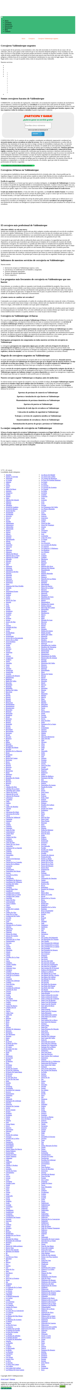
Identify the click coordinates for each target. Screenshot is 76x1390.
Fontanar (8, 1137)
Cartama (8, 867)
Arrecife (8, 634)
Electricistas (8, 26)
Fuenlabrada (10, 1144)
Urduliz (43, 1194)
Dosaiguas (9, 1032)
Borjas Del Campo (12, 758)
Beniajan (8, 711)
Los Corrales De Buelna (48, 545)
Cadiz (7, 801)
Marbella (44, 582)
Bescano (8, 737)
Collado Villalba (11, 964)
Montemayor (45, 654)
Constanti (9, 979)
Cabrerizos (9, 798)
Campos (8, 835)
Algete (8, 548)
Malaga (43, 572)
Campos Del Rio (11, 837)
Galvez (8, 1167)
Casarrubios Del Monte (13, 871)
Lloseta (43, 527)
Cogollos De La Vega (12, 957)
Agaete (8, 485)
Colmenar (9, 966)
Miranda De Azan (46, 620)
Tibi (42, 1144)
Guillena (8, 1224)
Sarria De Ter (45, 1077)
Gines (7, 1190)
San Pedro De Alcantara (48, 984)
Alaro (7, 498)
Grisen (8, 1208)
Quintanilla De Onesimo (49, 878)
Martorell (44, 593)
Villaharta (44, 1287)
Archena (8, 618)
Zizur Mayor (45, 1362)
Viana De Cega (46, 1260)
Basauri (8, 697)
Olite (42, 740)
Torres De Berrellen (47, 1169)
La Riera (8, 1346)
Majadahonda (45, 570)
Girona (8, 1192)
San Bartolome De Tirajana (49, 939)
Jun (7, 1282)
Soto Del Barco (46, 1119)
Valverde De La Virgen (48, 1241)
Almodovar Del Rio (12, 572)
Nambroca (44, 706)
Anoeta (8, 598)
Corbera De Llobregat (13, 980)
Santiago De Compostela (49, 1045)
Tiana (43, 1140)
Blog (6, 29)
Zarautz (43, 1361)
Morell (43, 677)
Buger (8, 772)
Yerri (42, 1345)
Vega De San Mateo (47, 1246)
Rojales (43, 914)
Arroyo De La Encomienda (14, 638)
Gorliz (8, 1197)
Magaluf (44, 563)
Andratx (8, 595)
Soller (43, 1108)
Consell (8, 977)
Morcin (43, 676)
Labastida (9, 1294)
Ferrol (8, 1126)
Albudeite (9, 505)
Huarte (8, 1244)
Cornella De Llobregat (13, 988)
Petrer (43, 814)
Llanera (43, 520)
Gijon (7, 1189)
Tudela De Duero (46, 1183)
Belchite (8, 701)
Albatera (8, 502)
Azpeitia (8, 674)
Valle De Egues (46, 1226)
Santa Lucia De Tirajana (49, 1011)
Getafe (8, 1185)
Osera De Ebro (46, 765)
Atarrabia (9, 663)
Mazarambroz (45, 602)
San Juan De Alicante (48, 963)
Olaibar (43, 733)
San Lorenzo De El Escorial (50, 968)
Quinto (43, 880)
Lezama (43, 511)
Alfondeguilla (10, 539)
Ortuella (43, 762)
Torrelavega (45, 1158)
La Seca (8, 1361)
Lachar (8, 1300)
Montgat (44, 659)
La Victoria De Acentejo (49, 487)
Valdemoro (44, 1206)
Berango (8, 720)
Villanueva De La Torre (48, 1303)
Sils (42, 1097)
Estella (8, 1108)
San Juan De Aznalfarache (49, 964)
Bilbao (8, 742)
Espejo (8, 1097)
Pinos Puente (45, 821)
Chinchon (9, 930)
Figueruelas (9, 1129)
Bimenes (8, 744)
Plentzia (43, 828)
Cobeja (8, 954)
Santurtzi (44, 1067)
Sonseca (43, 1113)
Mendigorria (45, 613)
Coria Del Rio (10, 984)
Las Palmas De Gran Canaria (15, 1370)
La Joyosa (9, 1309)
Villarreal (44, 1310)
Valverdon (44, 1242)
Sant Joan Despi (46, 1052)
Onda (43, 747)
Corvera (8, 991)
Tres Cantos (45, 1180)
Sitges (43, 1102)
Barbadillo (9, 688)
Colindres (9, 963)
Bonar (8, 753)
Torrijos (43, 1172)
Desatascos (8, 28)
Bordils (8, 756)
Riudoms (44, 909)
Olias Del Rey (45, 738)
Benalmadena (10, 704)
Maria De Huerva (46, 586)
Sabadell (44, 921)
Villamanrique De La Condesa (50, 1291)
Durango (8, 1036)
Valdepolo (44, 1208)
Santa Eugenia (45, 1009)
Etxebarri (9, 1113)
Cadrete (8, 803)
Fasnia (8, 1119)
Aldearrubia (9, 527)
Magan (43, 564)
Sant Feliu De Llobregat (48, 1043)
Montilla (44, 661)
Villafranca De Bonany (48, 1280)
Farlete (8, 1117)
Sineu (43, 1101)
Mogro (43, 627)
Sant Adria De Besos (47, 1006)
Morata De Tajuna (47, 674)
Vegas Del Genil (46, 1250)
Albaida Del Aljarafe (12, 500)
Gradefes (8, 1201)
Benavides (9, 710)
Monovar (44, 643)
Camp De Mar (10, 830)
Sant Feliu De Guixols (48, 1041)
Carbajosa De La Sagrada (14, 848)
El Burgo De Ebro (11, 1043)
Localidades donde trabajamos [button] (10, 472)
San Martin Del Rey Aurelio (50, 975)
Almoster (9, 577)
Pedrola (43, 799)
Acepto (62, 1386)
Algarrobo (9, 545)
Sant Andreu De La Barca (49, 1020)
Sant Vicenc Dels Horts (48, 1068)
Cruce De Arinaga (11, 1000)
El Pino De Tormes (12, 1068)
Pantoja (43, 783)
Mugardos (44, 694)
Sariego (43, 1074)
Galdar (8, 1163)
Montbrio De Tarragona (48, 647)
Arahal (8, 607)
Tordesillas (44, 1153)
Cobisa (8, 955)
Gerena (8, 1178)
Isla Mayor (9, 1273)
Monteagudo (45, 650)
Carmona (9, 853)
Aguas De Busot (11, 489)
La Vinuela (44, 489)
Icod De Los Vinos (12, 1257)
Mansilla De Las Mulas (48, 579)
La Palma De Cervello (13, 1328)
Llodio (43, 521)
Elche (7, 1052)
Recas (43, 885)
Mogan (43, 625)
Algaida (8, 543)
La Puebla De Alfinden (13, 1336)
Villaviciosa (45, 1325)
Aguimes (8, 491)
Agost (8, 487)
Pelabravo (44, 801)
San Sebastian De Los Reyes (50, 991)
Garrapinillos (10, 1172)
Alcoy (8, 520)
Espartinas (9, 1095)
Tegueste (44, 1128)
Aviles (8, 667)
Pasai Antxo (45, 792)
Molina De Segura (47, 631)
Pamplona (44, 781)
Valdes (43, 1212)
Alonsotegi (9, 582)
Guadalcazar (10, 1212)
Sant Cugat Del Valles (48, 1038)
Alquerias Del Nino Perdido (14, 586)
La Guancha (9, 1305)
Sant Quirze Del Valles (48, 1065)
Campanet (9, 828)
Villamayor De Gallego (48, 1294)
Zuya (42, 1370)
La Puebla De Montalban (14, 1339)
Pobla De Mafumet (47, 830)
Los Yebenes (45, 552)
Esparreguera (10, 1093)
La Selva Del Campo (12, 1364)
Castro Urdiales (11, 903)
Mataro (43, 600)
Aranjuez (9, 613)
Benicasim (9, 713)
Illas (7, 1260)
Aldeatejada (9, 528)
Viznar (43, 1339)
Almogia (8, 573)
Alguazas (9, 552)
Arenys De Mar (11, 622)
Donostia (8, 1031)
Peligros (43, 803)
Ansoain (8, 602)
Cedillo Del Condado (12, 909)
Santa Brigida (45, 993)
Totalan (43, 1178)
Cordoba (8, 982)
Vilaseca (44, 1271)
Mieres (43, 615)
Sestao (43, 1092)
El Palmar (9, 1065)
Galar (7, 1160)
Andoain (8, 593)
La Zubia (44, 491)
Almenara (9, 568)
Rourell (43, 918)
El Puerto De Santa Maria (14, 1072)
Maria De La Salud (47, 588)
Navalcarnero (45, 711)
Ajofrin (8, 494)
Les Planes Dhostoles (48, 509)
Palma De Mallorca (47, 776)
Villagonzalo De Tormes (49, 1285)
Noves (43, 719)
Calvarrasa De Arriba (12, 814)
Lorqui (43, 541)
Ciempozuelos (10, 941)
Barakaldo (9, 685)
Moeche (43, 624)
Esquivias (9, 1104)
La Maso (8, 1318)
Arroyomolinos (10, 641)
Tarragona (44, 1126)
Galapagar (9, 1158)
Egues (8, 1038)
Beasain (8, 699)
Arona (8, 631)
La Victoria (44, 485)
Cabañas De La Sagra (12, 789)
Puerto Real (45, 867)
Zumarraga (44, 1368)
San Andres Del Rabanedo (49, 937)
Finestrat (8, 1131)
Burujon (8, 783)
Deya (7, 1024)
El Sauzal (9, 1076)
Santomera (44, 1058)
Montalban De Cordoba (48, 645)
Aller (7, 564)
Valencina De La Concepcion (50, 1219)
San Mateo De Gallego (48, 977)
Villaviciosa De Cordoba (49, 1327)
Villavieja (44, 1330)
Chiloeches (9, 928)
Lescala (43, 505)
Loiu (42, 534)
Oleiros (43, 735)
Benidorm (9, 715)
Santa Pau (44, 1027)
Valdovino (44, 1217)
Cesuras (8, 919)
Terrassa (43, 1138)
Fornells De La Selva (12, 1138)
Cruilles (8, 1002)
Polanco (43, 837)
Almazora (9, 566)
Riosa (43, 900)
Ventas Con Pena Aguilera (49, 1257)
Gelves (8, 1176)
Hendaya (8, 1228)
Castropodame (10, 902)
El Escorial (9, 1058)
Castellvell (9, 891)
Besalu (8, 735)
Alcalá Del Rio (10, 511)
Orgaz (43, 754)
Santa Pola (44, 1031)
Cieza (7, 945)
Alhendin (9, 559)
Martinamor (45, 591)
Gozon (8, 1199)
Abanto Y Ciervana (12, 476)
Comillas (8, 972)
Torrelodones (45, 1162)
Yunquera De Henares (48, 1350)
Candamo (9, 839)
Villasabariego (45, 1314)
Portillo (43, 848)
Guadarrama (10, 1215)
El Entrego (9, 1056)
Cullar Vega (9, 1013)
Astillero (8, 659)
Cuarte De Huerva (11, 1006)
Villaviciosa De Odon (48, 1328)
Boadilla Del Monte (12, 747)
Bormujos (9, 760)
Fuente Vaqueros (11, 1156)
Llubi (43, 528)
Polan (43, 835)
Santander (44, 1018)
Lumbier (44, 557)
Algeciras (9, 546)
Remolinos (44, 887)
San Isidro (44, 957)
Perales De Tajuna (47, 808)
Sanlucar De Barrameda (48, 970)
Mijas (43, 616)
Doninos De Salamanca (13, 1029)
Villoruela (44, 1334)
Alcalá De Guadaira (12, 507)
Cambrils (9, 826)
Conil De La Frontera (12, 975)
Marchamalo (45, 584)
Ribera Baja (45, 893)
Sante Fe (44, 1040)
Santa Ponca (45, 1032)
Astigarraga (9, 658)
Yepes (43, 1343)
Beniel (8, 717)
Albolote (8, 503)
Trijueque (44, 1181)
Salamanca (44, 925)
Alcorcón (9, 516)
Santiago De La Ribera (48, 1047)
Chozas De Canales (12, 936)
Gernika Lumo (10, 1183)
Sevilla (43, 1093)
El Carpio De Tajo (11, 1049)
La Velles (44, 484)
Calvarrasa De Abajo (12, 812)
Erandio (8, 1083)
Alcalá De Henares (12, 509)
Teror (43, 1135)
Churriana (9, 937)
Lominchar (44, 536)
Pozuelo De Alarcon (47, 855)
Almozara (9, 579)
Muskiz (43, 701)
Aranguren (9, 611)
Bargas (8, 694)
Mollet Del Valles (46, 634)
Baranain (8, 686)
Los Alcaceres (45, 543)
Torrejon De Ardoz (47, 1156)
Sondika (43, 1111)
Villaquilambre (46, 1307)
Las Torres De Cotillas (48, 476)
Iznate (8, 1275)
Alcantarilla (9, 512)
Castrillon (9, 898)
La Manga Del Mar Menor (14, 1316)
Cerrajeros (8, 22)
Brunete (8, 769)
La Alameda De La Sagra (14, 1287)
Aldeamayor (10, 525)
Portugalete (44, 851)
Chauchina (9, 923)
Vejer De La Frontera (48, 1251)
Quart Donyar (45, 875)
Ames (7, 589)
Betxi (7, 740)
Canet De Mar (10, 842)
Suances (43, 1120)
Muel (43, 692)
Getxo (8, 1187)
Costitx (8, 995)
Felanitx (8, 1120)
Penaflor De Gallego (47, 805)
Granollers (9, 1206)
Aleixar (8, 532)
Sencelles (44, 1084)
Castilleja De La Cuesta (13, 894)
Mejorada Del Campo (48, 607)
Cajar (7, 805)
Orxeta (43, 763)
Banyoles (9, 683)
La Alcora (9, 1291)
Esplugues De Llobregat (13, 1101)
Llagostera (44, 518)
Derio (7, 1022)
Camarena (9, 819)
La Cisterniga (10, 1302)
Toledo (43, 1147)
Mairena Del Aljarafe (48, 568)
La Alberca (9, 1289)
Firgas (8, 1133)
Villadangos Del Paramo (49, 1276)
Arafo (7, 606)
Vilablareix (44, 1262)
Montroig (44, 667)
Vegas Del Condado (47, 1248)
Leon (42, 503)
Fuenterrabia (10, 1153)
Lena (42, 502)
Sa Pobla (44, 1072)
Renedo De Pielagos (47, 889)
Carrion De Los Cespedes (14, 862)
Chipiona (9, 932)
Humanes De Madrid (12, 1251)
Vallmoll (44, 1233)
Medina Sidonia (46, 606)
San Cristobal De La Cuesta (50, 945)
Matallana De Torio (47, 597)
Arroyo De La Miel (12, 640)
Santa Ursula (45, 1034)
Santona (43, 1059)
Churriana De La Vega (13, 939)
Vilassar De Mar (46, 1273)
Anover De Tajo (11, 600)
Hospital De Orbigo (12, 1239)
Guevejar (9, 1221)
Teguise (43, 1129)
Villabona (44, 1275)
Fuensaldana (10, 1145)
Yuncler (43, 1346)
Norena (43, 715)
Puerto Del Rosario (47, 866)
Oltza (43, 744)
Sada (42, 923)
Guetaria (8, 1219)
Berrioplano (9, 731)
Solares (43, 1106)
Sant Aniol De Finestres (48, 1022)
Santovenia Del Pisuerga (49, 1063)
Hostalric (9, 1242)
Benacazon (9, 702)
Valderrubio (45, 1210)
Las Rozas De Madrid (48, 475)
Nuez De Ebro (45, 720)
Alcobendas (9, 514)
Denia (8, 1020)
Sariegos (44, 1076)
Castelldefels (10, 885)
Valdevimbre (45, 1215)
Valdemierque (45, 1205)
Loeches (43, 532)
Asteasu (8, 656)
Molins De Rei (45, 633)
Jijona (8, 1280)
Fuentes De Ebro (11, 1154)
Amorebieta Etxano (12, 591)
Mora (43, 672)
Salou (43, 928)
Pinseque (44, 823)
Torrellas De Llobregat (48, 1160)
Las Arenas (9, 1357)
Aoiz (7, 604)
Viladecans (44, 1264)
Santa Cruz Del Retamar (49, 1002)
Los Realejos (45, 550)
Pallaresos (44, 772)
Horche (8, 1237)
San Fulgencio (45, 952)
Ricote (43, 896)
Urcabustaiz (45, 1192)
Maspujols (44, 595)
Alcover (8, 518)
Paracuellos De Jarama (48, 785)
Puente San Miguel (47, 860)
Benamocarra (10, 708)
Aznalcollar (9, 672)
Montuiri (44, 668)
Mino (43, 618)
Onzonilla (44, 751)
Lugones (44, 555)
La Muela (9, 1321)
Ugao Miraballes (46, 1187)
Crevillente (9, 998)
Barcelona (9, 692)
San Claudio (45, 941)
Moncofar (44, 638)
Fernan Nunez (10, 1124)
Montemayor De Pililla (48, 656)
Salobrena (44, 927)
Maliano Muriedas (47, 573)
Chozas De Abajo (11, 934)
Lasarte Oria (10, 1359)
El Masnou (9, 1061)
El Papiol (9, 1067)
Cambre (8, 824)
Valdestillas (44, 1214)
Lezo (42, 512)
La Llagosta (9, 1312)
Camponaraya (10, 832)
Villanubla (44, 1296)
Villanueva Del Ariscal (48, 1302)
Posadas (43, 853)
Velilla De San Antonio (48, 1255)
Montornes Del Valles (48, 663)
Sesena (43, 1088)
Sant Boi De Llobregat (48, 1036)
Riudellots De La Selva (48, 907)
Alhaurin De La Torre (12, 555)
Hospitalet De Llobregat (13, 1241)
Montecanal (45, 652)
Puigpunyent (45, 869)
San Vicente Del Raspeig (49, 1070)
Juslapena (9, 1284)
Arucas (8, 650)
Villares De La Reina (48, 1309)
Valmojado (44, 1237)
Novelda (44, 717)
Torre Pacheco (45, 1167)
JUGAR (35, 134)
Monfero (44, 640)
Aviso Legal (4, 1379)
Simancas (44, 1099)
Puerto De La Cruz (47, 862)
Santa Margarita (46, 1013)
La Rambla (9, 1343)
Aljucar (8, 563)
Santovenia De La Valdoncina (50, 1061)
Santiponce (44, 1050)
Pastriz (43, 794)
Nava (43, 710)
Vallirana (44, 1232)
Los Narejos (45, 546)
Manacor (44, 577)
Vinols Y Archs (46, 1336)
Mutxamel (44, 704)
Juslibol (8, 1285)
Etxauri (8, 1111)
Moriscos (44, 679)
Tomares (44, 1151)
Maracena (44, 581)
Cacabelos (9, 799)
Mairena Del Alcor (47, 566)
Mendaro (44, 611)
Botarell (8, 765)
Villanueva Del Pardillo (48, 1305)
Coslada (8, 993)
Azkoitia (8, 668)
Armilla (8, 629)
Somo (43, 1110)
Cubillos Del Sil (11, 1007)
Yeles (43, 1341)
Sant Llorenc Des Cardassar (50, 1056)
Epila (7, 1081)
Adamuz (8, 482)
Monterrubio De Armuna (49, 658)
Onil (42, 749)
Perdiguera (44, 810)
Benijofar (9, 719)
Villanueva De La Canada (49, 1300)
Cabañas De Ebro (11, 787)
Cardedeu (9, 851)
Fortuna (8, 1140)
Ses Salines (44, 1090)
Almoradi (9, 575)
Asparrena (9, 652)
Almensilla (9, 570)
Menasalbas (45, 609)
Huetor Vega (10, 1248)
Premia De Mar (46, 857)
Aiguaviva (9, 493)
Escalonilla (9, 1088)
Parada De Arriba (46, 787)
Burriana (8, 781)
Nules (43, 722)
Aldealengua (10, 523)
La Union (44, 482)
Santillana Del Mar (47, 1049)
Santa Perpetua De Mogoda (50, 1029)
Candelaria (9, 841)
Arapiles (8, 615)
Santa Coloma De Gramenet (50, 998)
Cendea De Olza (11, 912)
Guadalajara (9, 1210)
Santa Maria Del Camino (49, 1015)
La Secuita (9, 1362)
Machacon (44, 559)
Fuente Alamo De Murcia (14, 1149)
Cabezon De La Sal (12, 794)
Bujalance (9, 774)
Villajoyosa (44, 1289)
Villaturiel (44, 1321)
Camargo (8, 821)
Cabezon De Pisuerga (12, 796)
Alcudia (8, 521)
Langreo (8, 1323)
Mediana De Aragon (47, 604)
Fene (7, 1122)
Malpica (43, 575)
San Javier (44, 959)
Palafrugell (44, 769)
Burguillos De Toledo (12, 778)
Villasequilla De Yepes (48, 1318)
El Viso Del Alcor (11, 1077)
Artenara (8, 649)
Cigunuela (9, 950)
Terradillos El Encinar (48, 1137)
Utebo (43, 1199)
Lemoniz (44, 500)
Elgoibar (8, 1059)
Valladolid (44, 1221)
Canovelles (9, 846)
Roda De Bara (45, 912)
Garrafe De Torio (11, 1171)
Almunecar (9, 581)
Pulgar (43, 871)
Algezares (9, 550)
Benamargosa (10, 706)
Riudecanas (44, 903)
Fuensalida (9, 1147)
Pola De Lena (45, 832)
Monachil (44, 636)
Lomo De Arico (46, 537)
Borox (8, 762)
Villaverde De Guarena (48, 1323)
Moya (43, 686)
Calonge (8, 808)
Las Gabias (9, 1366)
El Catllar (9, 1050)
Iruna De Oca (10, 1269)
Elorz (7, 1063)
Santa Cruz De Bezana (48, 1000)
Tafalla (43, 1124)
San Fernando (45, 948)
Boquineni (9, 754)
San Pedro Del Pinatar (48, 986)
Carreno (8, 860)
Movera (43, 685)
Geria (7, 1180)
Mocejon (44, 622)
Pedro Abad (45, 798)
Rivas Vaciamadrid (47, 911)
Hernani (8, 1232)
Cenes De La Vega (11, 914)
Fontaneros (8, 24)
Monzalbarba (45, 670)
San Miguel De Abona (48, 979)
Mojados (44, 629)
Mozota (43, 690)
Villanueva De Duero (48, 1298)
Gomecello (9, 1196)
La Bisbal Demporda (12, 1296)
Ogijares (44, 729)
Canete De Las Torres (12, 844)
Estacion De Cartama (12, 1106)
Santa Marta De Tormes (48, 1016)
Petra (42, 812)
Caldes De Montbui (12, 806)
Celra (7, 911)
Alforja (8, 541)
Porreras (43, 844)
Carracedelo (9, 855)
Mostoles (44, 681)
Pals (42, 780)
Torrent (43, 1165)
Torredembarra (46, 1154)
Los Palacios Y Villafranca (49, 548)
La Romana (9, 1352)
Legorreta (44, 496)
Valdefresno (45, 1203)
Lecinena (44, 493)
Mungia (43, 695)
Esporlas (8, 1102)
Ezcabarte (9, 1115)
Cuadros (8, 1004)
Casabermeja (10, 869)
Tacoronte (44, 1122)
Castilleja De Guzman (13, 893)
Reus (42, 891)
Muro (43, 699)
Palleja (43, 774)
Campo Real (10, 833)
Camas (8, 823)
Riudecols (44, 905)
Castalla (8, 876)
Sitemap (12, 1379)
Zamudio (44, 1354)
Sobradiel (44, 1104)
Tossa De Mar (45, 1176)
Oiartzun (44, 731)
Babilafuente (10, 677)
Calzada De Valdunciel (13, 817)
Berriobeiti (9, 729)
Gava (7, 1174)
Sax (42, 1079)
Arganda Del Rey (11, 627)
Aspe (7, 654)
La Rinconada (10, 1348)
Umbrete (44, 1190)
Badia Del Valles (11, 681)
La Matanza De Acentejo (13, 1319)
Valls (42, 1235)
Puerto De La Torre (47, 864)
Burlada (8, 780)
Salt (42, 930)
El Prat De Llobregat (12, 1070)
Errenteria (9, 1086)
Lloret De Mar (45, 523)
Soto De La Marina (47, 1117)
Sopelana (44, 1115)
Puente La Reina (46, 859)
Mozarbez (44, 688)
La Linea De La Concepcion (15, 1310)
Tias (42, 1142)
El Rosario (9, 1074)
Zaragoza (44, 1355)
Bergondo (9, 724)
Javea (7, 1276)
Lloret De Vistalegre (47, 525)
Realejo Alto (45, 884)
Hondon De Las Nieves (13, 1235)
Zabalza (43, 1352)
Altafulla (8, 588)
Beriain (8, 726)
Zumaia (43, 1366)
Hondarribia (9, 1233)
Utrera (43, 1201)
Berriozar (9, 733)
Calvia (8, 815)
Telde (43, 1133)
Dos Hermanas (10, 1034)
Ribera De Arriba (46, 894)
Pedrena (43, 796)
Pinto (43, 824)
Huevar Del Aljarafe (12, 1250)
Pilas (42, 815)
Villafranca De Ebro (47, 1284)
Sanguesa (44, 955)
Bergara (8, 722)
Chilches (8, 927)
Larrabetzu (9, 1354)
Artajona (8, 643)
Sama (43, 936)
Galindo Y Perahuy (12, 1165)
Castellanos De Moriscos (14, 880)
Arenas (8, 620)
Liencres (44, 516)
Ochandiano (45, 728)
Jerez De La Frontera (12, 1278)
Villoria (43, 1332)
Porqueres (44, 842)
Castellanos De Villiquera (14, 882)
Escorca (8, 1092)
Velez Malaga (45, 1253)
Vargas (43, 1244)
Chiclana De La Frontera (13, 925)
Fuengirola (9, 1142)
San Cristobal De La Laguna (50, 946)
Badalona (9, 679)
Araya (8, 616)
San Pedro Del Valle (47, 988)
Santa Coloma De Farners (49, 997)
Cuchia (8, 1009)
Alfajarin (8, 536)
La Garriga (9, 1303)
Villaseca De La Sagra (48, 1316)
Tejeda (43, 1131)
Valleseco (44, 1230)
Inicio (6, 20)
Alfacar (8, 534)
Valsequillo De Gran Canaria (50, 1239)
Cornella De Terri (11, 989)
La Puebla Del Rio (12, 1337)
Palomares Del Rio (47, 778)
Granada (8, 1205)
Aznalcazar (9, 670)
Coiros (8, 961)
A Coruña (9, 480)
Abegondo (9, 478)
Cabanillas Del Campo (13, 790)
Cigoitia (8, 948)
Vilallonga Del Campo (48, 1267)
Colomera (9, 970)
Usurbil (43, 1197)
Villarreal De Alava (47, 1312)
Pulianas (44, 873)
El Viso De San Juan (12, 1079)
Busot (7, 785)
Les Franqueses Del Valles (49, 507)
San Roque (44, 989)
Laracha (8, 1341)
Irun (7, 1267)
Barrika (8, 695)
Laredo (8, 1345)
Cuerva (8, 1011)
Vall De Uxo (45, 1224)
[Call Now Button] (6, 1388)
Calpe (7, 810)
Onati (43, 746)
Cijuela (8, 952)
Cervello (8, 918)
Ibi (7, 1253)
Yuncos (43, 1348)
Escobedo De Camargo (13, 1090)
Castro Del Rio (10, 900)
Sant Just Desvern (47, 1054)
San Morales (45, 980)
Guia (7, 1223)
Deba (7, 1016)
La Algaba (9, 1293)
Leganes (43, 494)
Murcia (43, 697)
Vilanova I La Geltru (47, 1269)
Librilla (43, 514)
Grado (8, 1203)
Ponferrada (44, 841)
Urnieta (43, 1196)
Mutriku (43, 702)
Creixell (8, 997)
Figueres (8, 1128)
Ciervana (8, 943)
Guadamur (9, 1214)
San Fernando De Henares (49, 950)
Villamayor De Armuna (48, 1293)
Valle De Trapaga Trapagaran (50, 1228)
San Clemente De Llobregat (50, 943)
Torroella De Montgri (48, 1174)
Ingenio (8, 1266)
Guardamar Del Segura (13, 1217)
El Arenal (9, 1041)
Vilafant (43, 1266)
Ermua (8, 1084)
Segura (43, 1081)
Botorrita (8, 767)
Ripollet (43, 902)
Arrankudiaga (10, 633)
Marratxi (44, 589)
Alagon (8, 496)
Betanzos (9, 738)
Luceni (43, 554)
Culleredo (9, 1015)
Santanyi (44, 1024)
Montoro (44, 665)
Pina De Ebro (45, 817)
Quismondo (45, 882)
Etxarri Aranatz (10, 1110)
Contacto (7, 31)
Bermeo (8, 728)
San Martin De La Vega (48, 973)
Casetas (8, 873)
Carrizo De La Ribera (12, 864)
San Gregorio (45, 954)
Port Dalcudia (45, 846)
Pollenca (44, 839)
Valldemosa (45, 1223)
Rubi (42, 919)
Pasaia (43, 790)
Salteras (43, 932)
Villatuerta (44, 1319)
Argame (8, 625)
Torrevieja (44, 1171)
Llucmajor (44, 530)
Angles (8, 597)
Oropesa (43, 760)
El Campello (10, 1045)
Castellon (9, 887)
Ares (7, 624)
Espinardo (9, 1099)
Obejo (43, 726)
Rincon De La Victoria (48, 898)
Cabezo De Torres (11, 792)
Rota (42, 916)
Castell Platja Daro (12, 889)
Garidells (9, 1169)
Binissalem (9, 746)
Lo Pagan (44, 539)
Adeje (8, 484)
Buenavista (9, 771)
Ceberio (8, 907)
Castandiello (10, 878)
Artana (8, 645)
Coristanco (9, 986)
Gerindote (9, 1181)
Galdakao (9, 1162)
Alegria (8, 530)
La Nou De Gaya (11, 1325)
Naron (43, 708)
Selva (43, 1083)
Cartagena (9, 866)
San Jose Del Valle (47, 961)
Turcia (43, 1185)
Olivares (44, 742)
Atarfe (8, 661)
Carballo (8, 850)
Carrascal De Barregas (13, 859)
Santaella (44, 1007)
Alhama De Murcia (12, 554)
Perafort (43, 806)
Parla (42, 789)
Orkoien (43, 758)
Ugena (43, 1189)
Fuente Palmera (11, 1151)
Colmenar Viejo (11, 968)
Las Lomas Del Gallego (13, 1368)
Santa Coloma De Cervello (49, 995)
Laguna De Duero (11, 1307)
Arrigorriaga (10, 636)
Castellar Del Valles (12, 884)
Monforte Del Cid (47, 641)
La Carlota (9, 1298)
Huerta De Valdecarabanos (14, 1246)
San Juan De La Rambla (49, 966)
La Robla (9, 1350)
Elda (7, 1054)
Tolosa (43, 1149)
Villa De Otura (45, 1278)
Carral (8, 857)
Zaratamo (44, 1357)
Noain (43, 713)
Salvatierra (44, 934)
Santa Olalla (45, 1025)
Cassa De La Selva (12, 875)
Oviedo (43, 767)
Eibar (7, 1040)
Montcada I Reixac (47, 649)
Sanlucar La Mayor (47, 972)
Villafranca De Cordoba (48, 1282)
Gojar (7, 1194)
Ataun (8, 665)
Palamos (44, 771)
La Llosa (8, 1314)
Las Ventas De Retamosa (49, 478)
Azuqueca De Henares (13, 676)
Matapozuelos (45, 598)
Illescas (8, 1262)
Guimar (8, 1226)
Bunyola (8, 776)
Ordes (43, 753)
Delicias (8, 1018)
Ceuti (7, 921)
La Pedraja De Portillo (13, 1330)
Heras (7, 1230)
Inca (7, 1264)
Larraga (8, 1355)
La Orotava (9, 1327)
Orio (42, 756)
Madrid (43, 561)
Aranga (8, 609)
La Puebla (9, 1334)
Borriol (8, 763)
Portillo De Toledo (47, 850)
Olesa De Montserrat (47, 737)
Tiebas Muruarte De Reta (49, 1145)
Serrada (43, 1086)
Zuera (43, 1364)
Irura (7, 1271)
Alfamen (8, 537)
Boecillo (8, 749)
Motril (43, 683)
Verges (43, 1258)
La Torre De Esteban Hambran (51, 480)
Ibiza (7, 1255)
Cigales (8, 946)
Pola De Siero (45, 833)
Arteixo (8, 647)
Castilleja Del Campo (12, 896)
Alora (7, 584)
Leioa (43, 498)
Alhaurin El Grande (12, 557)
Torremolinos (45, 1163)
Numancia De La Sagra (48, 724)
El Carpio (9, 1047)
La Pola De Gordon (12, 1332)
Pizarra (43, 826)
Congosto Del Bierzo (12, 973)
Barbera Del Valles (12, 690)
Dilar (7, 1025)
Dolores (8, 1027)
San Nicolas (45, 982)
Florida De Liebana (12, 1135)
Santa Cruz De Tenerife (48, 1004)
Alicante (8, 561)
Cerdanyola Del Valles (13, 916)
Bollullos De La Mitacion (14, 751)
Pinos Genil (45, 819)
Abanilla (8, 475)
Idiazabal (9, 1258)
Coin (7, 959)
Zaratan (43, 1359)
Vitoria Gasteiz (46, 1337)
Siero (43, 1095)
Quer (42, 876)
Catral (8, 905)
